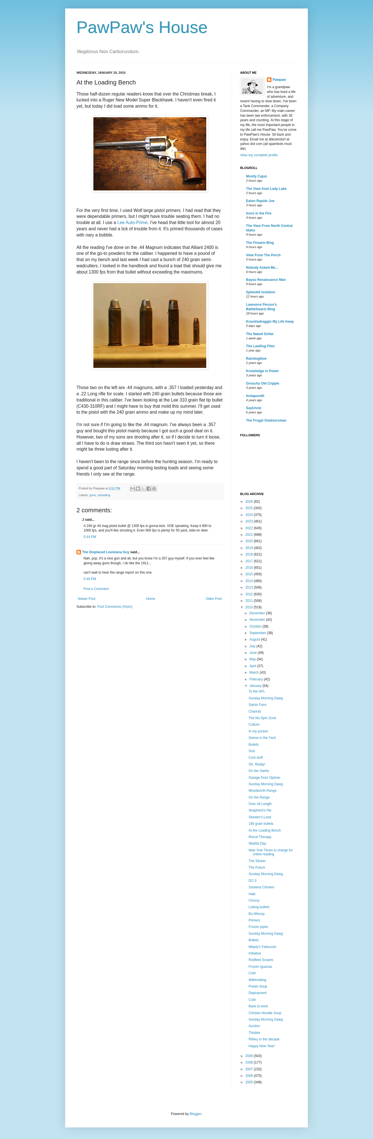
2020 (249, 541)
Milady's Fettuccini (262, 947)
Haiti (252, 894)
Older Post (214, 599)
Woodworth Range (263, 791)
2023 (249, 521)
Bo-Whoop (257, 914)
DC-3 (252, 881)
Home (150, 599)
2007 (249, 1069)
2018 (249, 554)
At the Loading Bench (265, 830)
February (256, 679)
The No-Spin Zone (262, 718)
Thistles (254, 1033)
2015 (249, 574)
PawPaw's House (142, 27)
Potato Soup (258, 986)
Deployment (258, 993)
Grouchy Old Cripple (262, 383)
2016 (249, 568)
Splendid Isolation (260, 292)
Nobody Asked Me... (262, 268)
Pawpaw (279, 80)
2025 (249, 508)
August (255, 639)
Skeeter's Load (260, 817)
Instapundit (255, 396)
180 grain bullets (261, 824)
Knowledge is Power (262, 371)
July (252, 646)
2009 (249, 1056)
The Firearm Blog (260, 243)
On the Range (259, 797)
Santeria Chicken (261, 887)
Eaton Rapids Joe (260, 201)
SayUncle (253, 408)
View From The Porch (263, 255)
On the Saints (259, 771)
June (253, 653)
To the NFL (257, 691)
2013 (249, 587)
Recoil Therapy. (260, 837)
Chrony (254, 900)
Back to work (258, 1006)
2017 (249, 561)
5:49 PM (90, 579)
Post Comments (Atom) (114, 607)
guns (92, 495)
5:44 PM (90, 537)
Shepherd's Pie (260, 810)
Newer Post (86, 599)
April (253, 666)
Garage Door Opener (264, 778)
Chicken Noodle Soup (265, 1013)
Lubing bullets (259, 907)
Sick (252, 751)
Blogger (195, 1114)
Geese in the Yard (262, 738)
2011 (249, 601)
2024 (249, 515)
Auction (254, 1026)
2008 (249, 1062)
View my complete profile (259, 155)
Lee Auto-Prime (132, 222)
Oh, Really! (257, 764)
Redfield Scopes (261, 960)
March (254, 672)
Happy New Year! (262, 1046)
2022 (249, 528)
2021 (249, 535)
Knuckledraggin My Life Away (270, 322)
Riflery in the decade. (264, 1039)
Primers (254, 920)
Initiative (255, 953)
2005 (249, 1082)
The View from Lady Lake (266, 189)
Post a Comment (96, 589)
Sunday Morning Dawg (266, 698)
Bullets (254, 745)
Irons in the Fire (258, 213)
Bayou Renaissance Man (266, 280)
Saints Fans (257, 705)
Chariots (255, 711)
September (258, 633)
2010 (249, 607)
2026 (249, 502)
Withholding (257, 980)
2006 (249, 1076)
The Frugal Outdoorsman (266, 420)
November (257, 620)
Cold (252, 973)
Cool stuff (256, 758)
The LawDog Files (260, 346)
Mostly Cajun (256, 176)
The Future (257, 867)
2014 (249, 581)
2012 (249, 594)
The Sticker (257, 861)
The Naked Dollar (260, 334)
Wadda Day (257, 843)
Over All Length (260, 804)
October (255, 626)
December (257, 613)
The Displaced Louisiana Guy (105, 552)
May (253, 659)
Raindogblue (256, 359)
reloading (104, 495)
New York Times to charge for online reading (271, 852)
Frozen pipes (258, 927)
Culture (254, 724)
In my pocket (258, 731)
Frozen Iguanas (260, 967)
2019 (249, 548)
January (255, 686)
